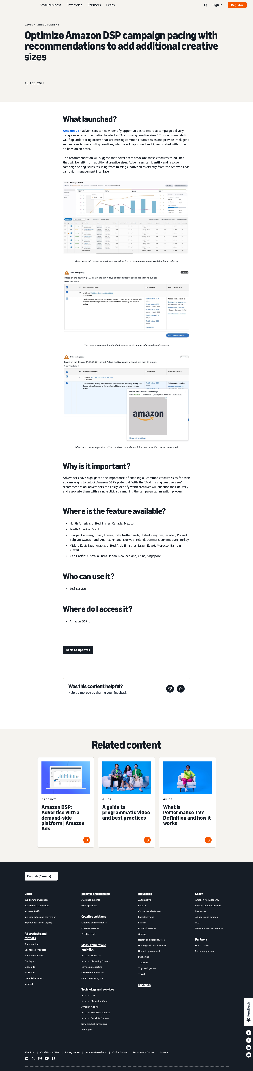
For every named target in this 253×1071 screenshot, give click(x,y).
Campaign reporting (91, 966)
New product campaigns (94, 1023)
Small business (50, 5)
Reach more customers (37, 905)
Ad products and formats (35, 936)
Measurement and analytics (93, 947)
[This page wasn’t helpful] (170, 689)
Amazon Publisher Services (95, 1012)
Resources (200, 911)
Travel (141, 973)
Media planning (89, 905)
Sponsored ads (32, 944)
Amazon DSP (72, 130)
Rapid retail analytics (92, 978)
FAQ (197, 922)
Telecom (143, 962)
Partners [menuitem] (201, 939)
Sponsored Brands (34, 955)
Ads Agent (87, 1029)
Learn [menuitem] (199, 894)
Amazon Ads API (90, 1006)
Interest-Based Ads (96, 1052)
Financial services (147, 928)
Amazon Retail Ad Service (95, 1018)
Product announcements (208, 905)
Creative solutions (93, 917)
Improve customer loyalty (38, 922)
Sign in (217, 5)
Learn (110, 5)
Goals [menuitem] (28, 894)
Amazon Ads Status (143, 1052)
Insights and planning (95, 894)
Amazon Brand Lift (91, 955)
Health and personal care (151, 939)
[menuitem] (41, 961)
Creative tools (88, 933)
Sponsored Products (35, 949)
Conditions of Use (49, 1052)
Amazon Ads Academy (207, 899)
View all (29, 983)
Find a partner (202, 945)
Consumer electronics (149, 911)
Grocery (142, 933)
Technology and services (97, 989)
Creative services (90, 928)
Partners (94, 5)
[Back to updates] (78, 650)
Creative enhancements (94, 922)
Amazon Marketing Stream (95, 961)
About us (29, 1052)
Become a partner (204, 951)
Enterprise (74, 5)
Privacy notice (72, 1052)
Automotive (144, 899)
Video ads (30, 966)
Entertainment (146, 916)
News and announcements (209, 928)
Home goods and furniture (152, 945)
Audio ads (30, 972)
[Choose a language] (41, 876)
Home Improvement (149, 951)
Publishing (143, 956)
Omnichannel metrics (92, 972)
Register (237, 5)
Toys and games (147, 968)
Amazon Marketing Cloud (94, 1001)
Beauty (142, 905)
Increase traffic (32, 911)
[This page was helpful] (181, 689)
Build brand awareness (36, 899)
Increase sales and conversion (40, 916)
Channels (144, 985)
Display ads (30, 961)
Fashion (142, 922)
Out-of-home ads (34, 978)
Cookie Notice (119, 1052)
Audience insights (90, 899)
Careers (164, 1052)
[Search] (205, 5)
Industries (145, 894)
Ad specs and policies (206, 916)
